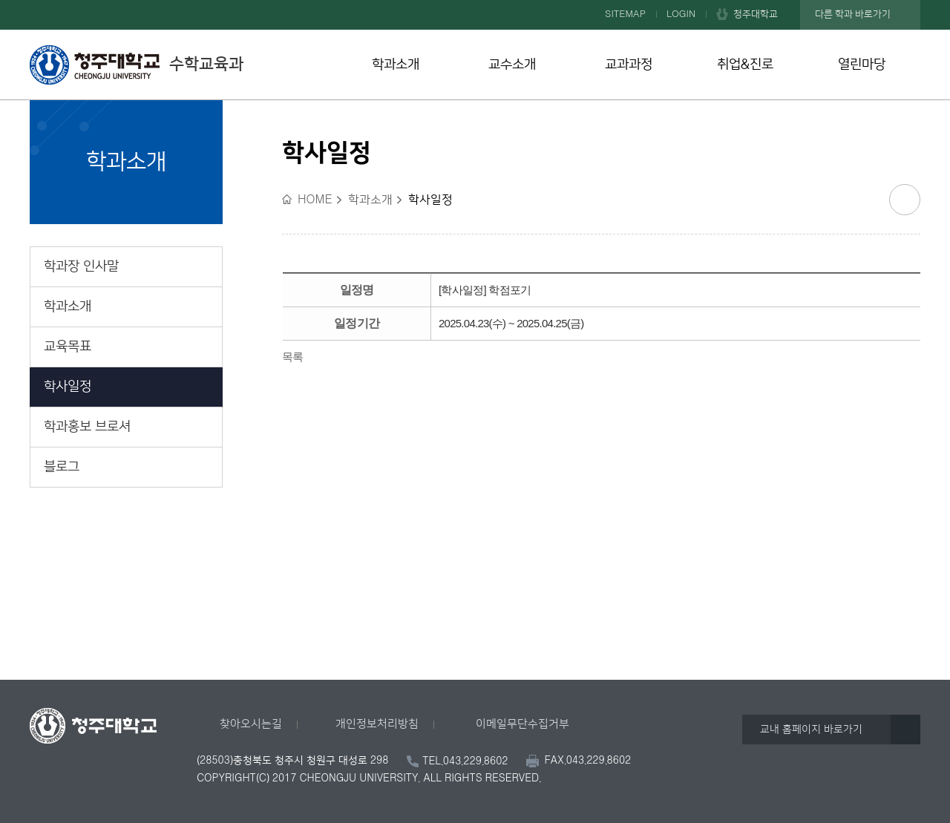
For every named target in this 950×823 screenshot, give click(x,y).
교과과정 (628, 64)
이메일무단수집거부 (522, 724)
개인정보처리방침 (377, 724)
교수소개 (512, 64)
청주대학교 (755, 14)
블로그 (61, 466)
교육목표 (67, 346)
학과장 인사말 (81, 266)
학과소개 (395, 64)
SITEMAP (625, 14)
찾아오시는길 (251, 724)
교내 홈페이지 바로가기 (811, 729)
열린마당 (861, 64)
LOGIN (680, 14)
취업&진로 (745, 64)
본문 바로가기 (475, 0)
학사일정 (67, 386)
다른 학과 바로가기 (853, 14)
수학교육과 (136, 65)
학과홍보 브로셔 (87, 426)
